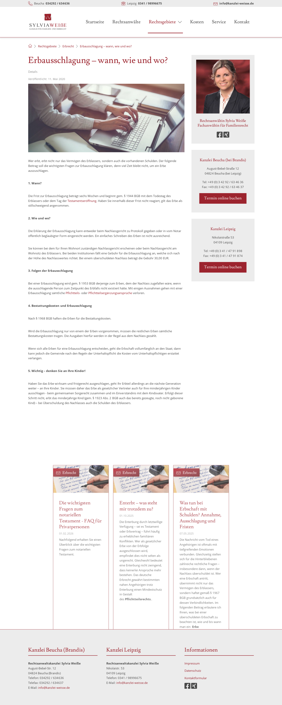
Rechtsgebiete (162, 22)
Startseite (95, 22)
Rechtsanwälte (126, 22)
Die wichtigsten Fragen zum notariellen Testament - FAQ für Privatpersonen (80, 569)
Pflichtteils (73, 293)
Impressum (192, 663)
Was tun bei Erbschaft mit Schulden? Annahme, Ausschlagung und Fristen (200, 569)
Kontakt (242, 22)
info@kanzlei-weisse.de (54, 687)
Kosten (197, 22)
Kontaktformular (195, 678)
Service (219, 22)
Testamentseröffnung (82, 201)
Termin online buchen (227, 198)
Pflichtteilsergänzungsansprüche (110, 293)
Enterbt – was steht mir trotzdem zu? (138, 560)
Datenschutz (192, 670)
